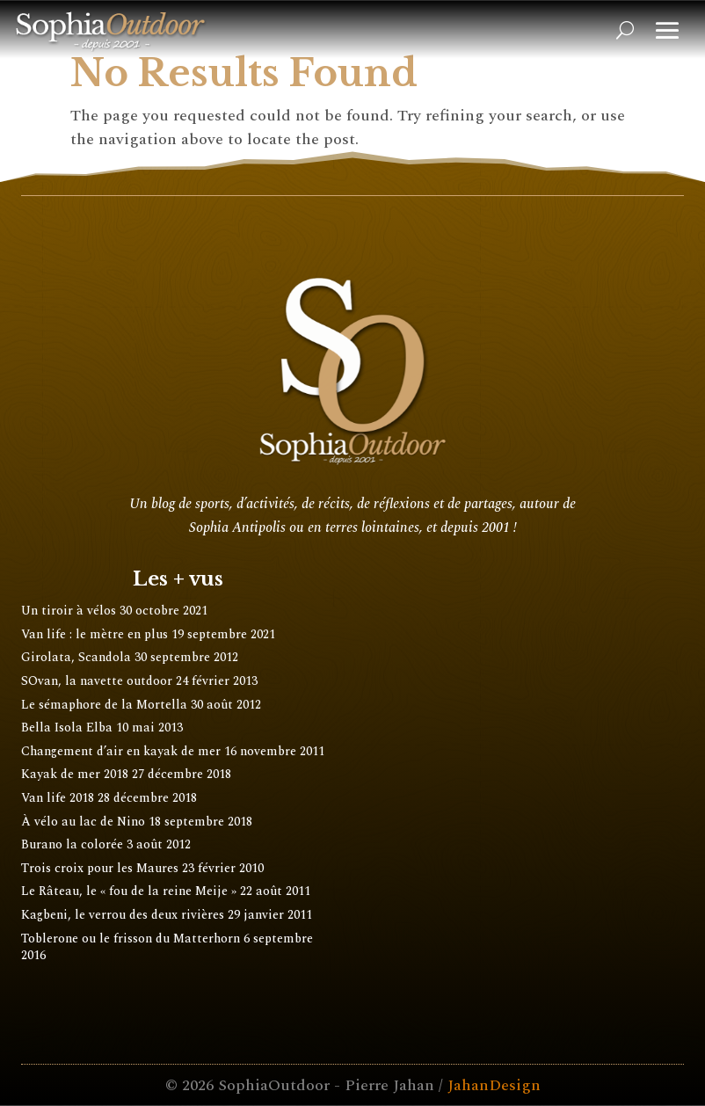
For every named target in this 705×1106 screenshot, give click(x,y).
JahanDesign (494, 1085)
